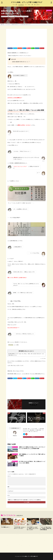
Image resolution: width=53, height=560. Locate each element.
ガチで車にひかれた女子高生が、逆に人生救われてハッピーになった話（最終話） (32, 462)
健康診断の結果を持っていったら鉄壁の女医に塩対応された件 (21, 24)
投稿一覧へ (33, 436)
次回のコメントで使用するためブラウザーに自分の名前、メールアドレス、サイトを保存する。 (24, 499)
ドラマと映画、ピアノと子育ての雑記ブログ (26, 2)
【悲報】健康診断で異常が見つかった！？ (21, 61)
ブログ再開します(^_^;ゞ (6, 527)
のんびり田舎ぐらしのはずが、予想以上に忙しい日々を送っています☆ (32, 528)
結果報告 (19, 16)
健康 (15, 16)
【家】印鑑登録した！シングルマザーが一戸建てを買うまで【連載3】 (32, 455)
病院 (17, 16)
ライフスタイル (21, 4)
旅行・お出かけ (37, 4)
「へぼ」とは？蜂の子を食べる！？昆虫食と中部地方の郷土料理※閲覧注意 (45, 528)
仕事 (32, 4)
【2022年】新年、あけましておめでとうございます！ (20, 528)
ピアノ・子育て (27, 4)
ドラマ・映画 (15, 4)
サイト (9, 495)
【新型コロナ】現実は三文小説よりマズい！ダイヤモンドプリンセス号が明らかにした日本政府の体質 (32, 447)
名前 (9, 486)
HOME (3, 24)
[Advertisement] (26, 37)
